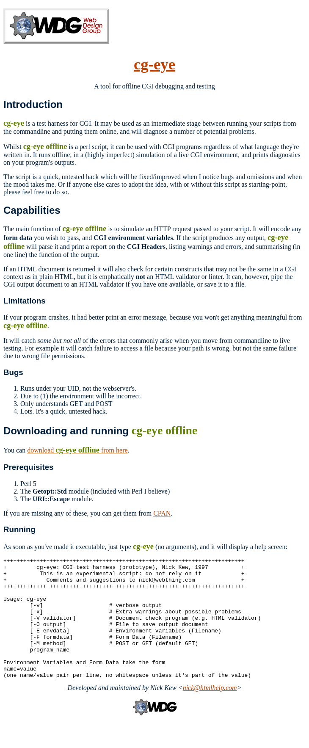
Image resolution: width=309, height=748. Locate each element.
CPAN (162, 513)
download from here (77, 450)
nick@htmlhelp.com (210, 711)
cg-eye (154, 64)
